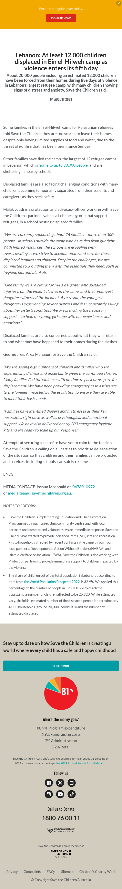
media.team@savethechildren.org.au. (40, 493)
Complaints (32, 871)
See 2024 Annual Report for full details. (80, 763)
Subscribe (61, 666)
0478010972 (83, 486)
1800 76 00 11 (61, 817)
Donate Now (61, 18)
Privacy (12, 871)
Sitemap (67, 871)
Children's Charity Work (97, 871)
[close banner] (118, 4)
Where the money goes (60, 719)
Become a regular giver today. (61, 9)
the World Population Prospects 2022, (52, 582)
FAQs (51, 871)
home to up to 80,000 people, (64, 165)
